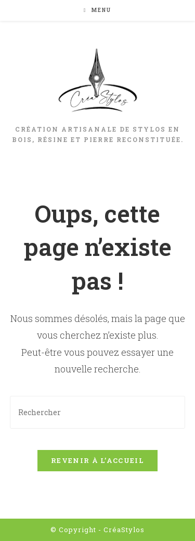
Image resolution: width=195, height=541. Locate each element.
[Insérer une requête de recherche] (98, 412)
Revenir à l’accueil (97, 460)
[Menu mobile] (98, 10)
